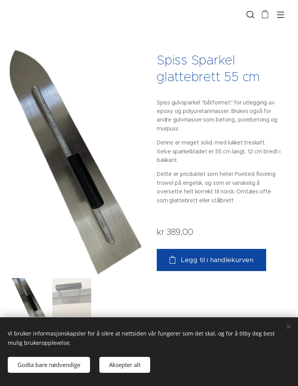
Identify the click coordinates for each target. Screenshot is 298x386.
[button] (249, 14)
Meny (280, 14)
